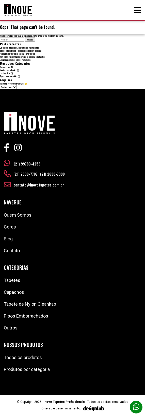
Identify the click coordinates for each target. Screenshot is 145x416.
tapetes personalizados (8, 70)
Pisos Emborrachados (26, 316)
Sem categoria (5, 67)
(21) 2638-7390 (52, 174)
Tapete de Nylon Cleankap (30, 304)
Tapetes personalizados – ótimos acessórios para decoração (20, 50)
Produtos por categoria (27, 369)
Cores (10, 227)
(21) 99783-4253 (22, 163)
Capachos (14, 292)
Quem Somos (17, 215)
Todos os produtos (23, 357)
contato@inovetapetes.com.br (38, 185)
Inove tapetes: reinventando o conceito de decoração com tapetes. (22, 56)
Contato (12, 250)
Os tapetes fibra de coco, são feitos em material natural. (19, 47)
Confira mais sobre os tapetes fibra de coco (15, 59)
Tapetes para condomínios (8, 76)
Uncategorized (5, 73)
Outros (11, 327)
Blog (8, 238)
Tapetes (12, 280)
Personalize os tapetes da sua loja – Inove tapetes (17, 53)
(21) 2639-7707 (25, 174)
